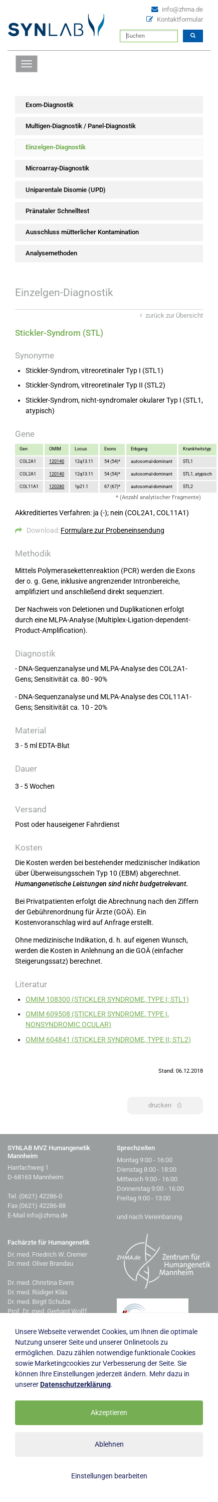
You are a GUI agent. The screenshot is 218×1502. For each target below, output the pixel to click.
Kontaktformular (180, 19)
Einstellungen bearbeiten (109, 1476)
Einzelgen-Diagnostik (56, 147)
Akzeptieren (109, 1413)
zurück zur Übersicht (171, 315)
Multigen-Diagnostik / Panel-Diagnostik (81, 126)
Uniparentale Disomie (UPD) (66, 190)
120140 (56, 461)
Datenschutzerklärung (75, 1384)
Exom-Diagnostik (50, 105)
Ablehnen (109, 1444)
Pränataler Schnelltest (57, 211)
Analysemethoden (51, 253)
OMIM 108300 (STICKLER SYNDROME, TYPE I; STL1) (107, 999)
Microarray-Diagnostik (57, 168)
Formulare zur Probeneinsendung (112, 530)
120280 (56, 486)
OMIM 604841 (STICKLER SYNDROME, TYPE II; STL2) (108, 1040)
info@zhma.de (182, 9)
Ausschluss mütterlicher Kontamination (82, 232)
